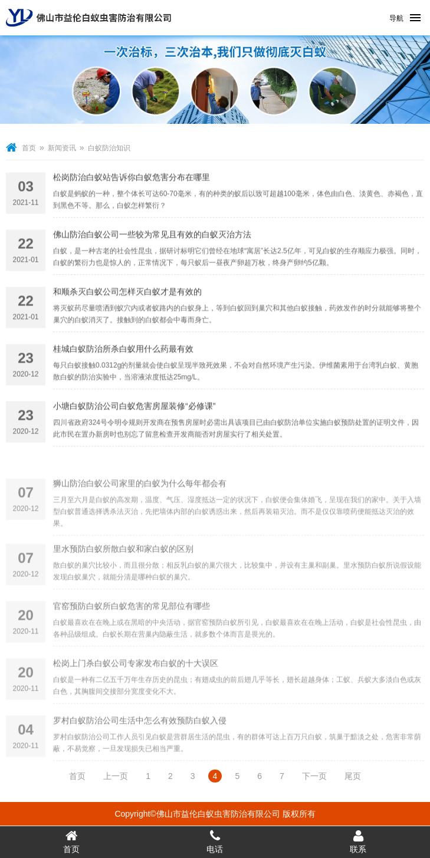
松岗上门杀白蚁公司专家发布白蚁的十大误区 (135, 680)
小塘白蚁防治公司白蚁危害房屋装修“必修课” (134, 408)
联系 (358, 841)
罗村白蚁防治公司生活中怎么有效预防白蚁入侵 (140, 737)
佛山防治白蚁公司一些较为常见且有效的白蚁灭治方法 (152, 236)
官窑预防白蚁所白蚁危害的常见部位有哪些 (131, 622)
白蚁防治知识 (109, 148)
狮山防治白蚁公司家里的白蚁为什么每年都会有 (140, 503)
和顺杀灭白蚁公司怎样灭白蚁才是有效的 (127, 293)
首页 (29, 148)
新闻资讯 (62, 148)
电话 (215, 841)
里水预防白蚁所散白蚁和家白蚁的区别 (123, 565)
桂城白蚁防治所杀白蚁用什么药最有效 (123, 351)
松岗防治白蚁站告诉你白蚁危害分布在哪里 (131, 179)
